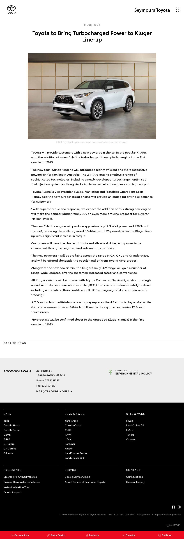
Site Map (130, 514)
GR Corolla (10, 448)
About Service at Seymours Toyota (85, 482)
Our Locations (134, 476)
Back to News (15, 343)
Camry (7, 434)
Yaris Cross (71, 420)
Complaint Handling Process (166, 514)
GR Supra (9, 444)
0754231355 (52, 380)
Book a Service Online (77, 476)
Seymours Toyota (152, 10)
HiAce (129, 430)
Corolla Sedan (12, 430)
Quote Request (13, 492)
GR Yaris (8, 453)
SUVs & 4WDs (74, 413)
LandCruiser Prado (76, 453)
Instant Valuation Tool (17, 487)
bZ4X (68, 439)
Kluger (69, 448)
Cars (7, 413)
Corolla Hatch (12, 425)
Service (71, 470)
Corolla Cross (73, 425)
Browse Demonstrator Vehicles (22, 482)
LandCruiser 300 (74, 458)
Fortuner (70, 444)
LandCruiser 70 (135, 425)
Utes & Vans (135, 413)
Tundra (130, 434)
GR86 (7, 439)
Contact (133, 470)
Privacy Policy (143, 514)
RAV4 (68, 434)
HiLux (129, 420)
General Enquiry (135, 482)
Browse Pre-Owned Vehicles (20, 476)
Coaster (131, 439)
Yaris (6, 420)
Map (39, 391)
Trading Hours (57, 391)
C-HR (68, 430)
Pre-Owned (13, 470)
